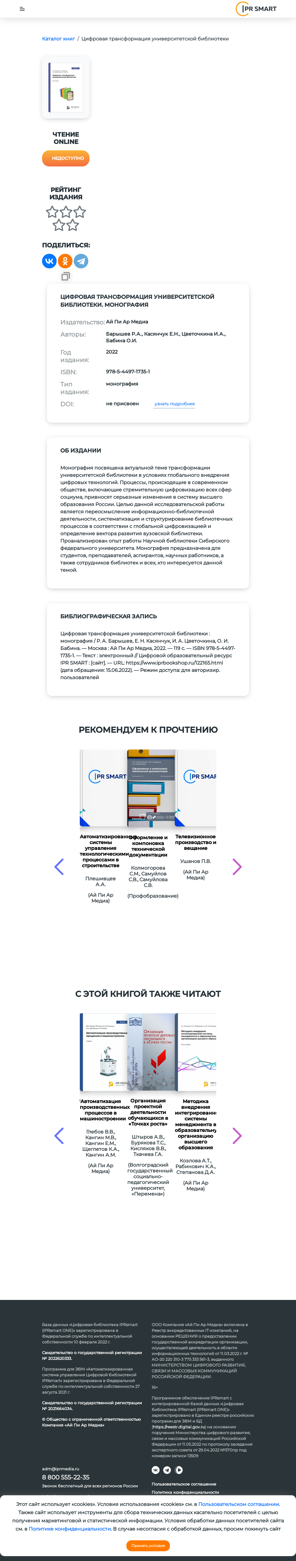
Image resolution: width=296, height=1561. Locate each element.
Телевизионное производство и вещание (195, 842)
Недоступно (68, 158)
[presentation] (59, 866)
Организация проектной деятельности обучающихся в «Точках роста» (148, 1112)
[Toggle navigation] (22, 9)
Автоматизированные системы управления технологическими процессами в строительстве (100, 851)
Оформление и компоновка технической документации (148, 846)
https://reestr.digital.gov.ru (179, 1426)
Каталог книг (58, 39)
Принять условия (148, 1545)
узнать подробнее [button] (174, 404)
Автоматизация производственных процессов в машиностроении (100, 1110)
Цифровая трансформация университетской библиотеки (155, 39)
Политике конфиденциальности (70, 1529)
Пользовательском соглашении (238, 1504)
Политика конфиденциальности (185, 1492)
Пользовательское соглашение (184, 1484)
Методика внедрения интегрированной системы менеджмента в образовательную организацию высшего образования (195, 1124)
